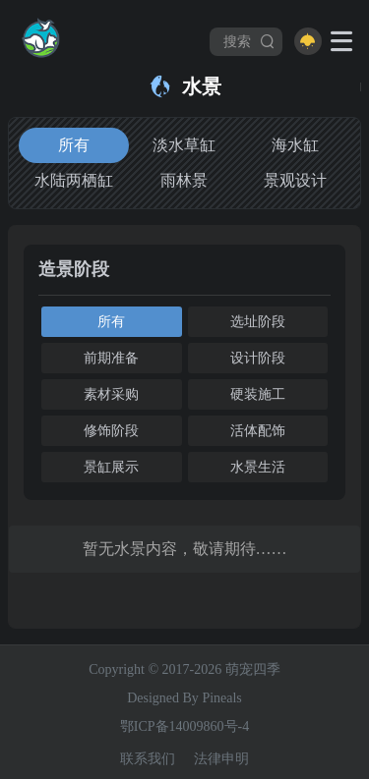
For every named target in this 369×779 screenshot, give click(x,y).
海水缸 (295, 145)
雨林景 (184, 180)
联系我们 (147, 758)
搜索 (249, 41)
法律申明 (221, 758)
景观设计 (295, 180)
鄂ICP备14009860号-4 (184, 726)
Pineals (221, 698)
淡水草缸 (184, 145)
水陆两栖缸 (73, 180)
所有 (74, 145)
